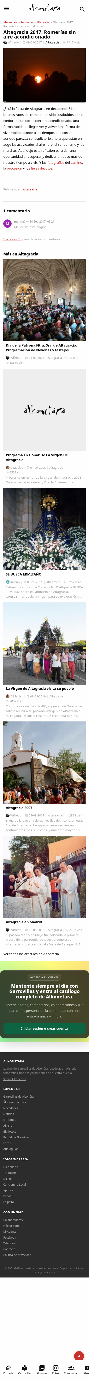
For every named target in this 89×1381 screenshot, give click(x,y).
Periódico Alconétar (16, 1137)
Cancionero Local (14, 1184)
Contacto (9, 1249)
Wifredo (11, 42)
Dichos (7, 1179)
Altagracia (43, 22)
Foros (7, 1143)
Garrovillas (24, 1370)
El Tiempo (9, 1120)
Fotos (55, 1370)
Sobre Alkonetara (14, 1079)
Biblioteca (9, 1131)
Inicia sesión (12, 239)
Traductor (9, 1173)
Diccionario (10, 1167)
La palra (8, 1202)
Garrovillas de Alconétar (19, 1096)
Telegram (9, 1243)
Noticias (8, 1114)
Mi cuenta (9, 1231)
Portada (8, 1370)
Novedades (10, 1108)
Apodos (8, 1190)
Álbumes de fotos (14, 1102)
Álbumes (41, 1370)
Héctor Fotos (11, 1226)
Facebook (9, 1237)
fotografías (55, 162)
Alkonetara (10, 22)
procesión (14, 168)
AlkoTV (7, 1126)
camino (76, 162)
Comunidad (71, 1370)
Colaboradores (13, 1220)
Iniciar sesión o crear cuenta (44, 1028)
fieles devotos (41, 168)
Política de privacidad (17, 1255)
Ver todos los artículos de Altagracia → (33, 954)
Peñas (7, 1196)
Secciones (27, 22)
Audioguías (10, 1149)
